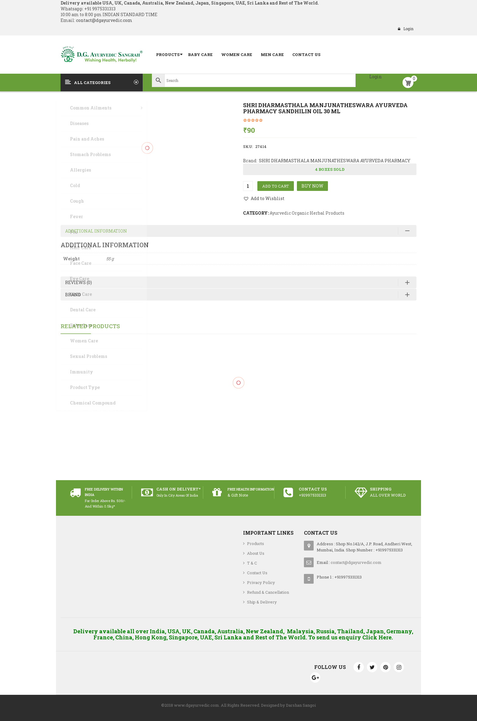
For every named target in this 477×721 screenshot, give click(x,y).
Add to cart (275, 186)
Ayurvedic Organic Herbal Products (307, 213)
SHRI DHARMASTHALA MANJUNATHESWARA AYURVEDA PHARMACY (334, 161)
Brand (73, 294)
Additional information (96, 231)
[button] (263, 198)
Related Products (90, 326)
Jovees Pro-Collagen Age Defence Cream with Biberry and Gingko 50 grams (239, 410)
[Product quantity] (247, 186)
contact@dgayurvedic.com (103, 20)
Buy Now (312, 186)
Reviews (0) (78, 282)
